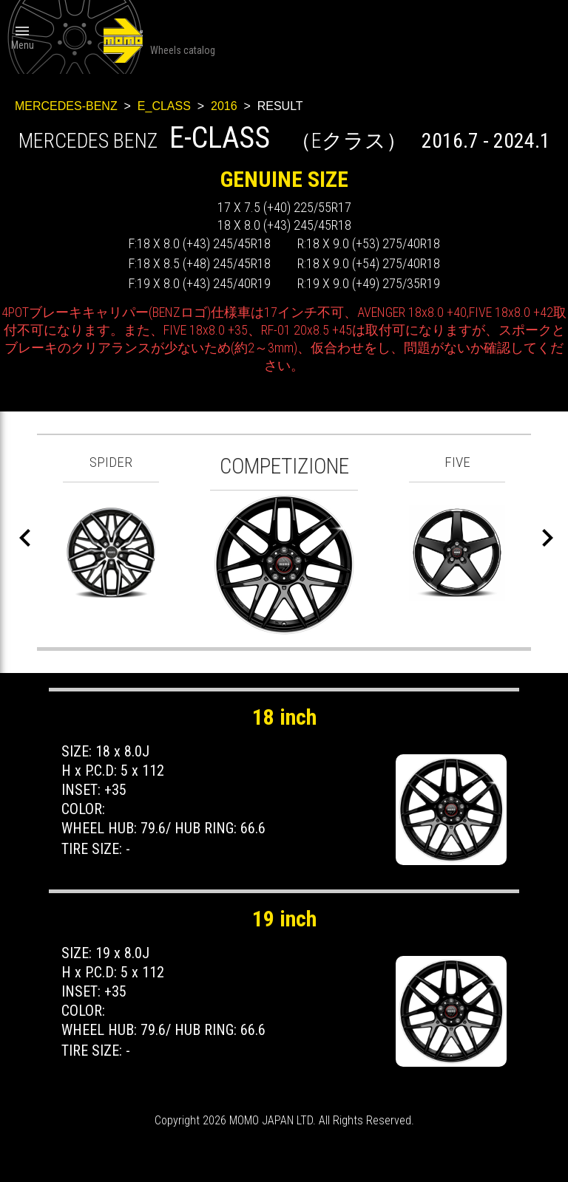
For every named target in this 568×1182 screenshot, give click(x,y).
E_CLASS (164, 106)
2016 (224, 106)
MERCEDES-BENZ (66, 106)
